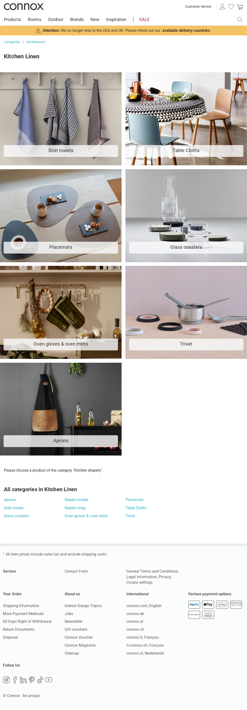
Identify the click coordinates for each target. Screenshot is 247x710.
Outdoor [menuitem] (55, 19)
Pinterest (31, 680)
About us (72, 594)
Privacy (164, 577)
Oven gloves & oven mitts (86, 516)
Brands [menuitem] (77, 19)
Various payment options (209, 594)
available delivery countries (186, 30)
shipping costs (94, 554)
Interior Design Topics (83, 605)
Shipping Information (21, 605)
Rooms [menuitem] (34, 19)
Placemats (134, 499)
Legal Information (141, 577)
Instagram (6, 680)
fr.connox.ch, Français (145, 645)
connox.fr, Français (142, 637)
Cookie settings (139, 582)
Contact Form (76, 571)
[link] (240, 6)
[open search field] (240, 20)
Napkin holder (76, 499)
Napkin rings (75, 508)
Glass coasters (16, 516)
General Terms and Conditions (152, 571)
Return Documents (18, 629)
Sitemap (72, 653)
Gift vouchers (76, 629)
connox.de (135, 613)
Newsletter (73, 621)
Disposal (10, 637)
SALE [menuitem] (144, 19)
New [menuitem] (94, 19)
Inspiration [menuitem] (116, 19)
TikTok (40, 680)
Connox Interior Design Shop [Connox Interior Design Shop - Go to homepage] (24, 6)
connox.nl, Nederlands (145, 653)
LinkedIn (23, 680)
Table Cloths (136, 508)
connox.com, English (144, 605)
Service (9, 571)
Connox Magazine (80, 645)
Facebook (15, 680)
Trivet (130, 516)
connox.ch (135, 629)
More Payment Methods (23, 613)
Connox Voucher (79, 637)
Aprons (10, 499)
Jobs (69, 613)
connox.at (134, 621)
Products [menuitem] (12, 19)
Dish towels (14, 508)
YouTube (48, 680)
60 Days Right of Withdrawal (27, 621)
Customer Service (198, 6)
